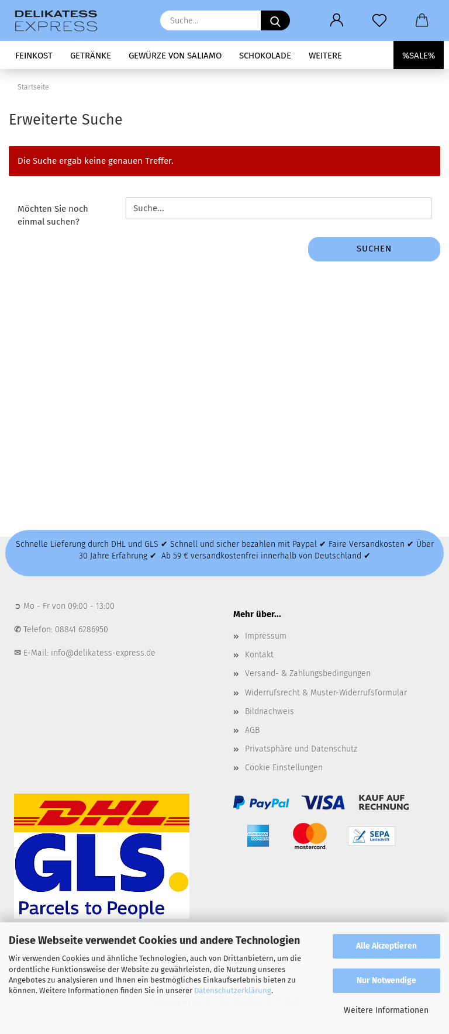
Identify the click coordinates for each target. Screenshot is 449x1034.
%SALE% (418, 55)
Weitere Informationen (386, 1010)
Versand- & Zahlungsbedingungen (308, 673)
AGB (252, 730)
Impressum (265, 636)
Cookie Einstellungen (284, 768)
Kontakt (259, 655)
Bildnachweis (269, 711)
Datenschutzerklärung (232, 990)
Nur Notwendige (386, 980)
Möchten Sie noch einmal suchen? (53, 215)
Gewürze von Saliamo (175, 55)
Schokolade (265, 55)
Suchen (374, 248)
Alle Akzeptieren (386, 946)
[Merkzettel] (379, 20)
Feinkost (34, 55)
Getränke (90, 55)
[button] (336, 20)
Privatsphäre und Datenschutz (301, 749)
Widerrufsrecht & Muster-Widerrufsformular (326, 693)
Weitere (325, 55)
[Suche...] (275, 20)
